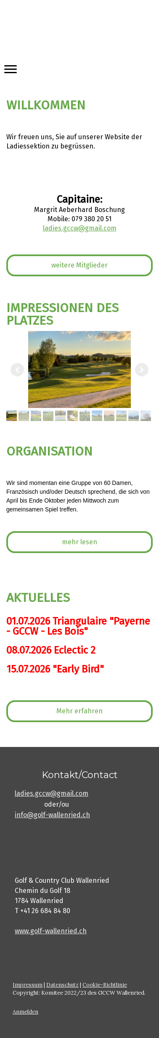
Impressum (27, 984)
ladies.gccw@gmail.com (51, 793)
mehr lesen (79, 542)
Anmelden (25, 1011)
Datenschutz (62, 984)
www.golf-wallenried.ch (51, 931)
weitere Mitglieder (79, 265)
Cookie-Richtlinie (104, 984)
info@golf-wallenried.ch (52, 815)
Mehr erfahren (79, 711)
